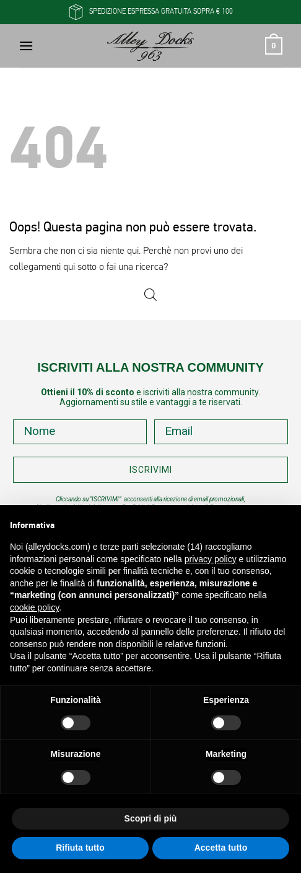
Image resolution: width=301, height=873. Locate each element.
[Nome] (80, 431)
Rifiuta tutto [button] (80, 848)
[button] (26, 45)
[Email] (221, 431)
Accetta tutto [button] (221, 848)
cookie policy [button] (34, 607)
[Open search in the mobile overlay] (150, 295)
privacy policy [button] (211, 559)
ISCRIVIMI (150, 470)
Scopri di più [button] (150, 818)
